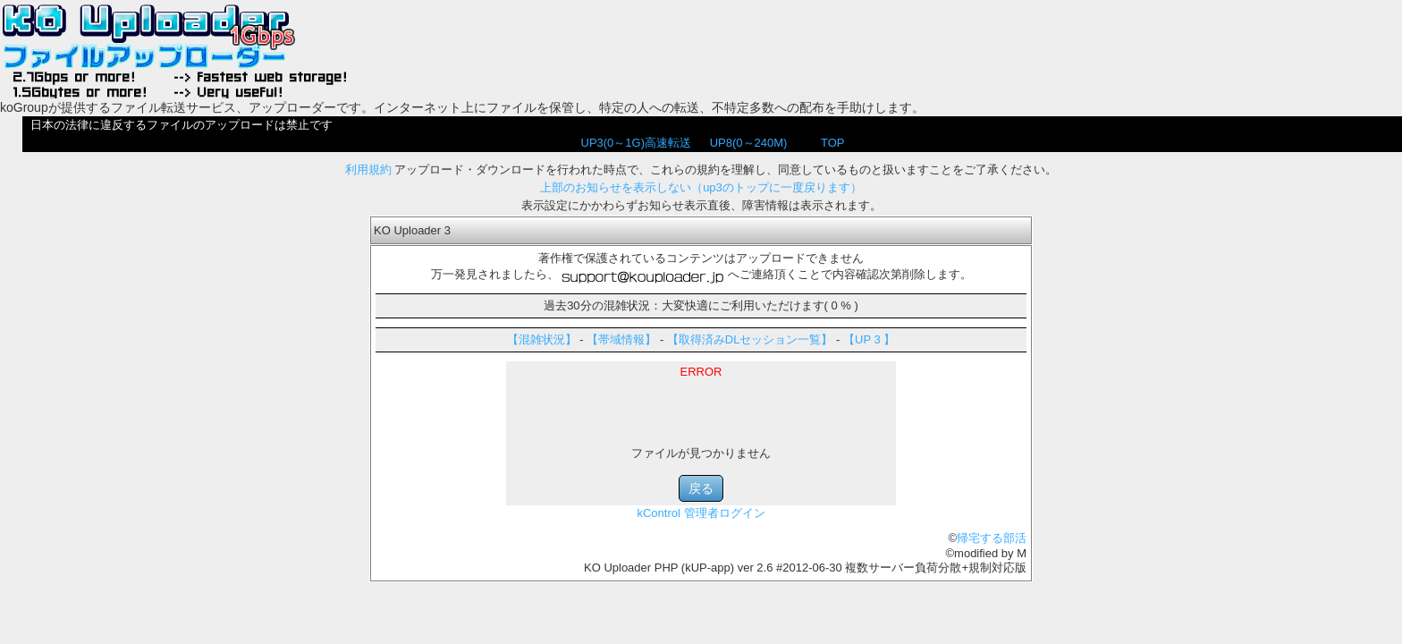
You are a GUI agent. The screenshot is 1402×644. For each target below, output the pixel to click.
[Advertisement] (701, 405)
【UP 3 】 (869, 339)
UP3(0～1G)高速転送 (636, 142)
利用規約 (368, 169)
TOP (833, 142)
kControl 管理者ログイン (700, 513)
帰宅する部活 (991, 538)
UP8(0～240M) (749, 142)
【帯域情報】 (621, 339)
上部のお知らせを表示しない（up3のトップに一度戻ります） (701, 187)
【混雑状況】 (542, 339)
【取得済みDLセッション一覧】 (750, 339)
